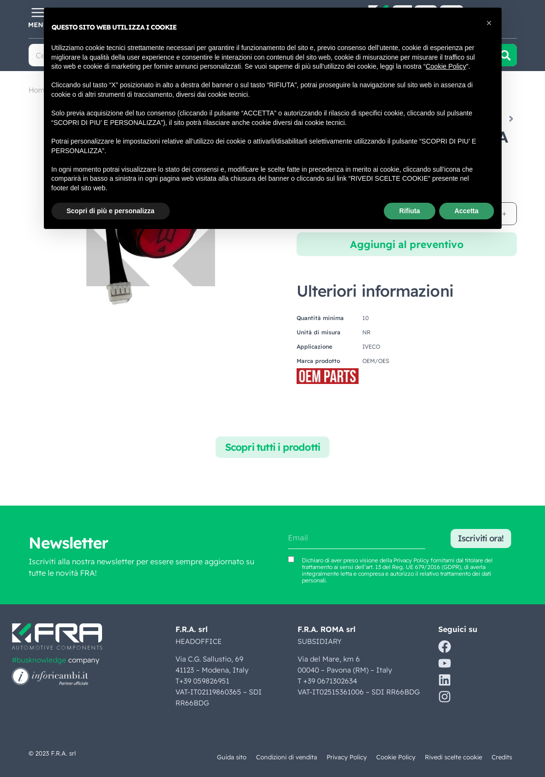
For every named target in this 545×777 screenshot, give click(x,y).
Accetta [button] (466, 211)
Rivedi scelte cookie (453, 757)
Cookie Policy (395, 757)
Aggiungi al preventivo (406, 244)
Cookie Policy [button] (446, 66)
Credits (502, 757)
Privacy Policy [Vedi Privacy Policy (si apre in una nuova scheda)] (411, 560)
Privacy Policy (347, 757)
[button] (489, 23)
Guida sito (232, 757)
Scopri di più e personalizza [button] (110, 211)
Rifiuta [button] (409, 211)
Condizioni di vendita (286, 757)
